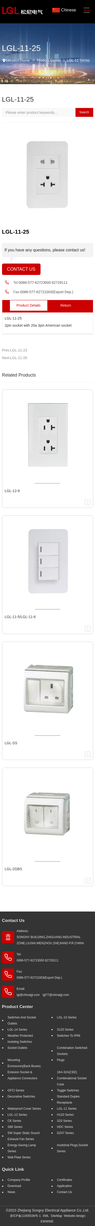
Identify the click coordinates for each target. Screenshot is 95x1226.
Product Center (49, 60)
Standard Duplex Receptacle (68, 1099)
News (11, 1192)
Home (25, 60)
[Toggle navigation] (87, 10)
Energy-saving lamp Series (22, 1148)
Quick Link (13, 1169)
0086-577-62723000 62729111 (43, 283)
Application (64, 1186)
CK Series (14, 1121)
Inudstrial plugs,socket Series (72, 1148)
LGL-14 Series (17, 1029)
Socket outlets (17, 1048)
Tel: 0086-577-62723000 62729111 (38, 957)
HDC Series (65, 1127)
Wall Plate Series (19, 1157)
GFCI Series (16, 1090)
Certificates (64, 1180)
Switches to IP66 (68, 1035)
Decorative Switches (21, 1096)
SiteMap (56, 1216)
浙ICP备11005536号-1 (25, 1216)
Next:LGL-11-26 (14, 358)
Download (14, 1186)
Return (65, 305)
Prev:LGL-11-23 (14, 350)
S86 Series (15, 1127)
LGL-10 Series (67, 1017)
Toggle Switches (68, 1090)
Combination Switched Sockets (72, 1051)
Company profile (19, 1180)
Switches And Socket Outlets (22, 1020)
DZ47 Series (65, 1133)
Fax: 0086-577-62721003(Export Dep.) (39, 974)
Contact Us (21, 269)
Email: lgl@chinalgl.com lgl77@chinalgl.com (43, 992)
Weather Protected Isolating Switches (20, 1039)
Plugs (61, 1060)
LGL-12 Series (17, 1115)
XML (46, 1216)
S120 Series (65, 1029)
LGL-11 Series (78, 60)
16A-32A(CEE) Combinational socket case (72, 1078)
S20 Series (64, 1121)
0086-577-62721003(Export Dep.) (46, 292)
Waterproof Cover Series (24, 1108)
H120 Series (65, 1115)
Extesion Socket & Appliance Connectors (22, 1075)
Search (84, 112)
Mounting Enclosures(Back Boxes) (24, 1063)
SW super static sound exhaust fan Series (24, 1136)
